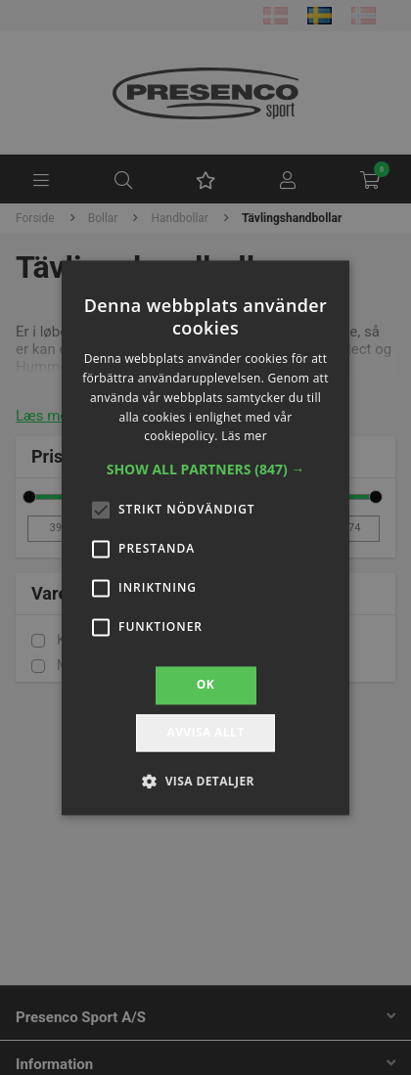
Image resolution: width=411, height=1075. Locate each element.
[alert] (205, 537)
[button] (206, 470)
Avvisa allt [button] (205, 732)
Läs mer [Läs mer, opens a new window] (244, 436)
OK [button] (205, 685)
